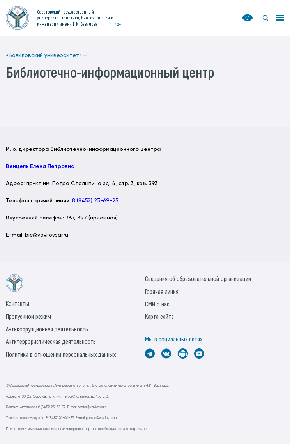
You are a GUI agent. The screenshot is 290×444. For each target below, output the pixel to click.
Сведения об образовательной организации (198, 278)
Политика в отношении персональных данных (61, 354)
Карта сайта (159, 316)
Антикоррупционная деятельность (47, 329)
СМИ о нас (157, 304)
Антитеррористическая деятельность (51, 341)
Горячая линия (162, 291)
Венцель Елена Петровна (40, 166)
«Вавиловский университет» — (46, 55)
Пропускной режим (28, 316)
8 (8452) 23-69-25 (95, 200)
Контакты (17, 303)
